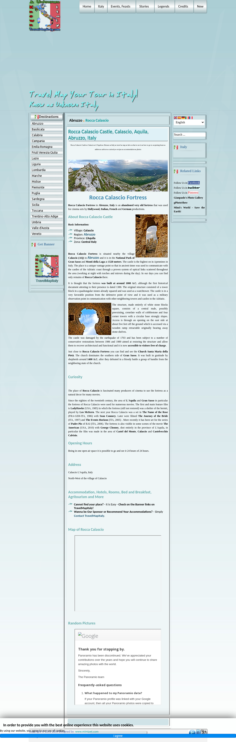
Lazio (35, 158)
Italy (101, 6)
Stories (144, 6)
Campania (38, 141)
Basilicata (38, 129)
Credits (183, 6)
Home (87, 6)
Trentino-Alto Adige (45, 216)
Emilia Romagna (42, 146)
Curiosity (75, 377)
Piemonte (38, 187)
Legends (163, 6)
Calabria (37, 135)
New (200, 6)
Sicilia (35, 205)
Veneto (36, 234)
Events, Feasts (120, 6)
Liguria (36, 164)
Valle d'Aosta (40, 228)
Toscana (37, 210)
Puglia (36, 193)
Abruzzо (37, 123)
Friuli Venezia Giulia (45, 152)
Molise (36, 181)
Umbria (36, 222)
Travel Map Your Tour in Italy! (84, 94)
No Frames (118, 573)
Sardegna (38, 199)
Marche (37, 175)
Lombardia (39, 170)
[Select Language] (189, 122)
